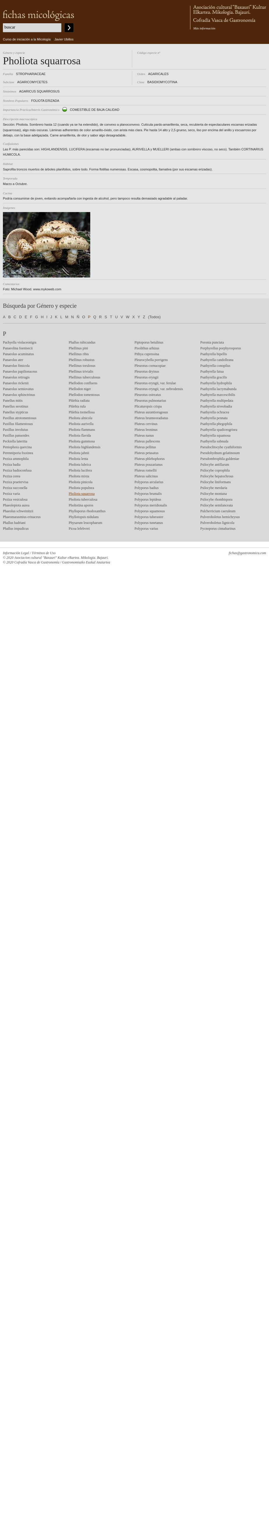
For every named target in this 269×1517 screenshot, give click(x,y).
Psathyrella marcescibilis (217, 395)
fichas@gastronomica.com (247, 553)
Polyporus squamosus (149, 511)
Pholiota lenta (78, 459)
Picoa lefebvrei (79, 529)
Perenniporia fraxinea (18, 453)
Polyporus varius (146, 529)
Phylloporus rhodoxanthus (87, 511)
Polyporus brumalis (148, 494)
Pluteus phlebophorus (149, 459)
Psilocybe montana (213, 494)
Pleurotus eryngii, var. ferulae (155, 383)
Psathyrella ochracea (214, 412)
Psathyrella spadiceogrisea (218, 430)
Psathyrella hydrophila (216, 383)
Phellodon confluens (83, 383)
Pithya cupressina (146, 354)
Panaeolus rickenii (16, 383)
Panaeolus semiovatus (18, 389)
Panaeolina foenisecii (18, 348)
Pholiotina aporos (81, 505)
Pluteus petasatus (146, 453)
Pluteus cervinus (145, 424)
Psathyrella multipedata (216, 401)
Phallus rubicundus (82, 342)
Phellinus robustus (81, 360)
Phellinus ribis (79, 354)
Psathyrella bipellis (213, 354)
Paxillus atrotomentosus (19, 418)
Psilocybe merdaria (213, 488)
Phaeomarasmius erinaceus (22, 517)
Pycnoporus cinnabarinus (218, 529)
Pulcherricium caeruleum (218, 511)
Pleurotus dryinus (146, 371)
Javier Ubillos (63, 39)
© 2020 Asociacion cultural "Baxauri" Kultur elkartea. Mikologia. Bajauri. (56, 558)
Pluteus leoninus (145, 430)
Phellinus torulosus (82, 366)
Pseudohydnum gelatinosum (220, 453)
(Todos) (154, 317)
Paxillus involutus (15, 430)
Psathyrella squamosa (215, 435)
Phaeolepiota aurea (16, 505)
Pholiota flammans (82, 430)
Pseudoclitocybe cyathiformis (221, 447)
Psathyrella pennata (214, 418)
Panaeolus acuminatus (18, 354)
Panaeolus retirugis (16, 377)
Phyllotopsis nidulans (84, 517)
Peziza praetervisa (15, 482)
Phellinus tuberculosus (84, 377)
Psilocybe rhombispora (216, 499)
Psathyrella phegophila (216, 424)
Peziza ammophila (16, 459)
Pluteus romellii (145, 470)
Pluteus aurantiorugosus (151, 412)
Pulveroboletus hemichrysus (220, 517)
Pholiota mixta (79, 476)
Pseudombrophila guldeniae (219, 459)
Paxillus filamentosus (18, 424)
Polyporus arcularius (148, 482)
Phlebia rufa (77, 406)
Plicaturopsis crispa (148, 406)
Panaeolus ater (13, 360)
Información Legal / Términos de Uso (29, 553)
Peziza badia (11, 465)
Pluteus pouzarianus (148, 465)
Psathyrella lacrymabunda (218, 389)
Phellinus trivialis (81, 371)
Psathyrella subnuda (214, 441)
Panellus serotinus (15, 406)
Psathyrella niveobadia (216, 406)
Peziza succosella (15, 488)
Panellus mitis (13, 401)
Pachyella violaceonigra (19, 342)
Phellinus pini (78, 348)
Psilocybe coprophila (215, 470)
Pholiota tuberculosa (83, 499)
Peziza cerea (11, 476)
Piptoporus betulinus (148, 342)
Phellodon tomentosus (84, 395)
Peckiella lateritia (15, 441)
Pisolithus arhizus (146, 348)
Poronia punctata (212, 342)
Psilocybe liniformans (215, 482)
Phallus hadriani (14, 523)
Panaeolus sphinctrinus (19, 395)
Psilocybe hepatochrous (216, 476)
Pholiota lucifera (80, 470)
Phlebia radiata (79, 401)
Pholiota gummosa (82, 441)
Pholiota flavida (80, 435)
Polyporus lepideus (147, 499)
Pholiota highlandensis (84, 447)
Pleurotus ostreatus (147, 395)
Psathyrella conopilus (215, 366)
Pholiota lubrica (80, 465)
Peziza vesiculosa (15, 499)
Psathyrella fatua (212, 371)
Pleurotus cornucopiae (150, 366)
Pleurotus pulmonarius (150, 401)
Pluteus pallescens (147, 441)
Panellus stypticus (15, 412)
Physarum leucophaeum (85, 523)
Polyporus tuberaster (148, 517)
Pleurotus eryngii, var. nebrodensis (158, 389)
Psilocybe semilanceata (216, 505)
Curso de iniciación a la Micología (27, 39)
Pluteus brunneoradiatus (151, 418)
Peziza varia (11, 494)
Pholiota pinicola (81, 482)
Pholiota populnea (81, 488)
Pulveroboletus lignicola (217, 523)
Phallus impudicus (16, 529)
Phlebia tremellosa (82, 412)
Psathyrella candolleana (216, 360)
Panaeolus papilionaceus (20, 371)
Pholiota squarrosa (82, 494)
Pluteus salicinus (146, 476)
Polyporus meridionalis (150, 505)
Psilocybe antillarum (214, 465)
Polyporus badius (146, 488)
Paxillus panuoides (16, 435)
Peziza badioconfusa (17, 470)
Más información (204, 28)
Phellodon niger (80, 389)
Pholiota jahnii (79, 453)
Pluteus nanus (144, 435)
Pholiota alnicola (80, 418)
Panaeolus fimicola (16, 366)
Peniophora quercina (17, 447)
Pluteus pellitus (145, 447)
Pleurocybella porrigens (151, 360)
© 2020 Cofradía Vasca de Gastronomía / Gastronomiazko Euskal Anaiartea (56, 562)
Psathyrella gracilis (213, 377)
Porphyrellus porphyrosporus (220, 348)
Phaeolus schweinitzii (18, 511)
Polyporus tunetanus (148, 523)
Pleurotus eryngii (146, 377)
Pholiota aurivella (81, 424)
